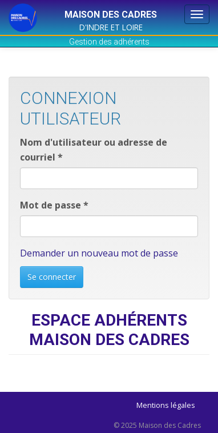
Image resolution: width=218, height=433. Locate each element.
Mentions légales (165, 405)
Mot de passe (54, 205)
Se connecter (51, 276)
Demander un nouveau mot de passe (99, 253)
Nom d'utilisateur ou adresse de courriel (93, 149)
